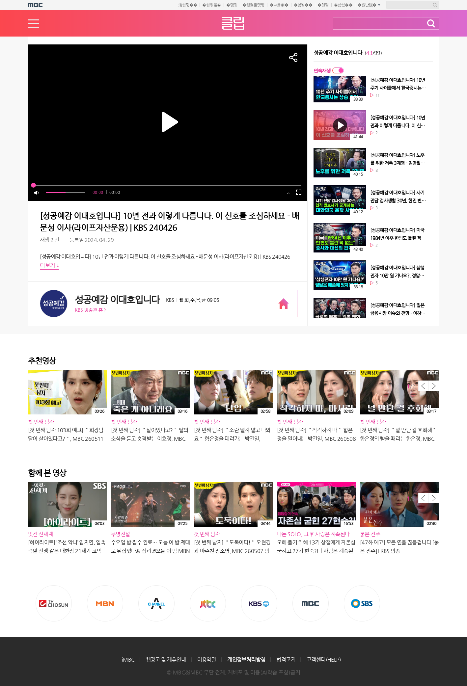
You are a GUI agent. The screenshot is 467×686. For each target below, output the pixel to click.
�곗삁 (322, 5)
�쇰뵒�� (303, 5)
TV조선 (54, 603)
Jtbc (208, 603)
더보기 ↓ (49, 265)
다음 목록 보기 (433, 386)
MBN (105, 603)
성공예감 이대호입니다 (117, 300)
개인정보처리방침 (246, 659)
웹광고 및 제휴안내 (166, 659)
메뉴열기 (33, 23)
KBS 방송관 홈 (89, 309)
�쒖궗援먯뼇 (253, 5)
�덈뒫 (231, 5)
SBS (362, 603)
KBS (259, 603)
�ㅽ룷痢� (279, 5)
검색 (431, 23)
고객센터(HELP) (324, 659)
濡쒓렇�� (188, 5)
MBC (310, 603)
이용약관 (206, 659)
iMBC (128, 659)
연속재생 (322, 70)
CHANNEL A (156, 603)
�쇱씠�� (343, 5)
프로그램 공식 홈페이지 (283, 303)
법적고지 (285, 659)
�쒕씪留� (211, 5)
